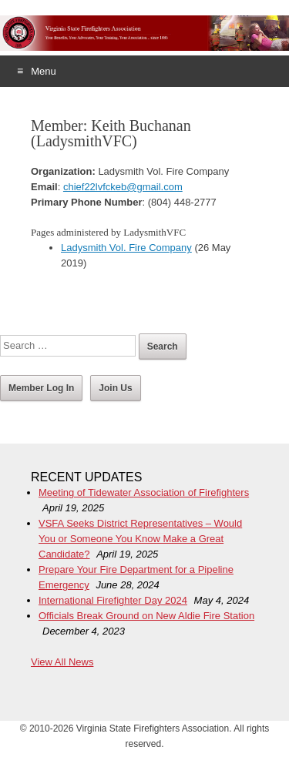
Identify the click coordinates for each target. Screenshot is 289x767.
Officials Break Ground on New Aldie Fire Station (146, 615)
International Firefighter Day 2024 (113, 600)
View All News (62, 662)
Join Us (115, 388)
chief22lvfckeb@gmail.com (123, 187)
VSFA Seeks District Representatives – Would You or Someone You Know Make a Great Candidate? (140, 538)
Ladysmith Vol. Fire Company (126, 247)
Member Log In (41, 388)
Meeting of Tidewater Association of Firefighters (144, 492)
